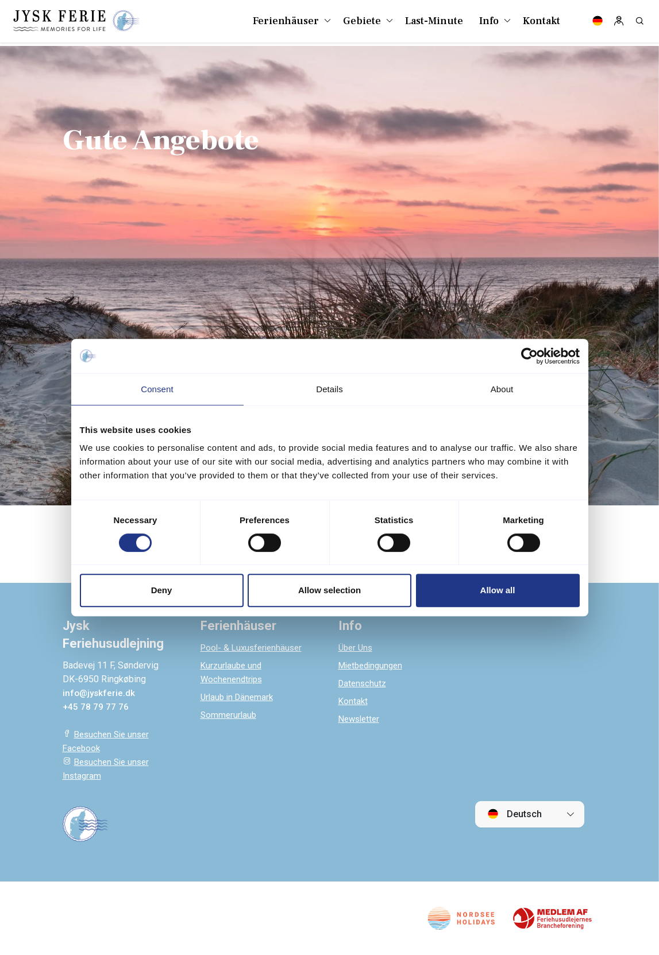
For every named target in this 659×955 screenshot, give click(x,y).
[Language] (597, 23)
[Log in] (618, 23)
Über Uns (356, 647)
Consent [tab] (157, 389)
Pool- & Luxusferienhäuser (254, 647)
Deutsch (514, 813)
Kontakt (353, 700)
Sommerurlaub (230, 714)
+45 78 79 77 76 (96, 706)
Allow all (497, 590)
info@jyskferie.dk (100, 692)
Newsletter (360, 718)
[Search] (639, 23)
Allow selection (329, 590)
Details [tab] (329, 389)
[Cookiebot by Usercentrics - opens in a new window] (529, 356)
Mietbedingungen (373, 665)
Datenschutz (363, 683)
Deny (161, 590)
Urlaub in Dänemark (239, 696)
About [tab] (502, 389)
